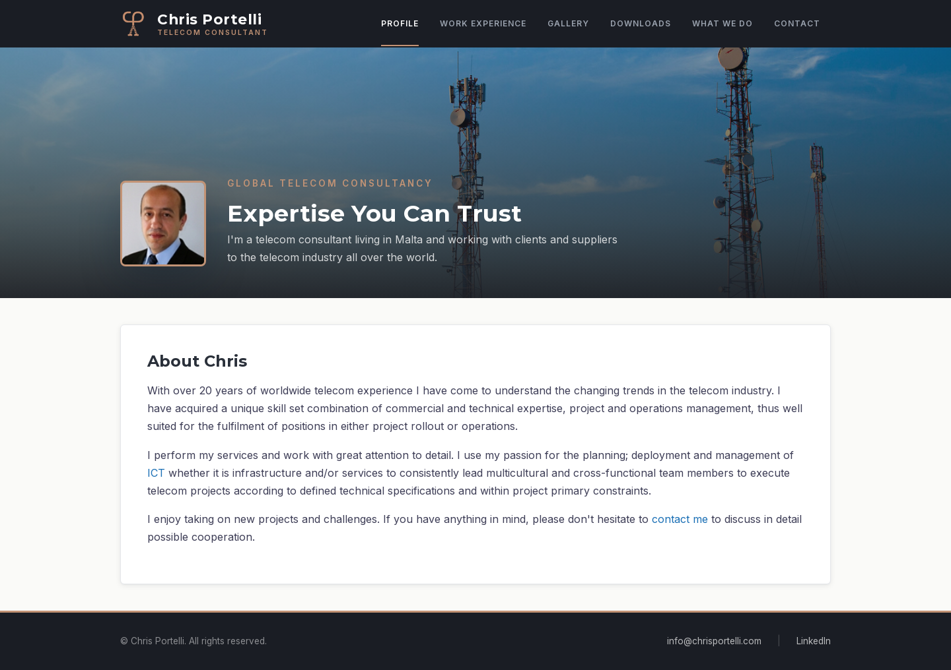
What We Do (722, 23)
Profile (400, 23)
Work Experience (483, 23)
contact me (680, 519)
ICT (156, 472)
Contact (797, 23)
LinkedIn (813, 641)
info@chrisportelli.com (714, 641)
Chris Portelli (209, 19)
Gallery (568, 23)
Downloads (640, 23)
